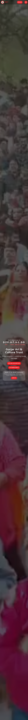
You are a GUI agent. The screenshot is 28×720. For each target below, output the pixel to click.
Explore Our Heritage (14, 363)
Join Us (14, 378)
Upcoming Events (14, 367)
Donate (20, 2)
